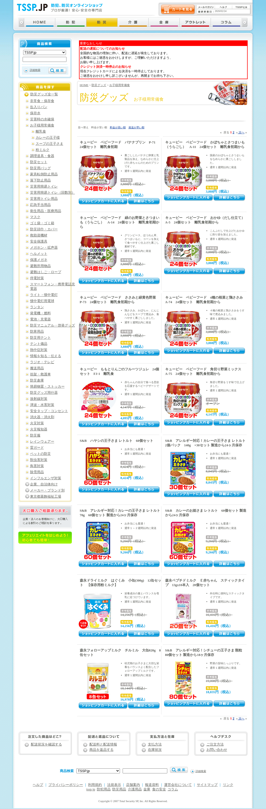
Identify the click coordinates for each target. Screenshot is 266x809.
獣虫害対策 (38, 460)
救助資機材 (38, 235)
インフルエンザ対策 (45, 478)
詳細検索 (35, 70)
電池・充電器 (40, 319)
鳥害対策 (37, 466)
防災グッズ (99, 85)
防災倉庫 (37, 380)
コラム (173, 789)
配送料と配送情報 (103, 744)
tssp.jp (90, 789)
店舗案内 (133, 785)
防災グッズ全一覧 (44, 94)
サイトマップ (207, 785)
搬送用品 (37, 368)
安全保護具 (38, 241)
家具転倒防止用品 (44, 174)
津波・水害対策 (42, 405)
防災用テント (40, 338)
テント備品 (38, 344)
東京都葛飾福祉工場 (45, 496)
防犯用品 (104, 789)
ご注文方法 (215, 744)
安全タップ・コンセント (49, 411)
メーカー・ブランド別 (47, 490)
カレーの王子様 (48, 137)
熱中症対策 (38, 350)
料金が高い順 (118, 127)
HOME (84, 85)
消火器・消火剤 (42, 417)
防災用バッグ (40, 168)
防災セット (38, 162)
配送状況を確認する (46, 744)
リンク (228, 785)
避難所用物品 (40, 266)
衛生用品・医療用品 (45, 211)
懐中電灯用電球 (42, 301)
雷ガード (37, 448)
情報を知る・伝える (45, 356)
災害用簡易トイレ (44, 186)
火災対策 (37, 423)
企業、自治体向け (44, 484)
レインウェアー (42, 441)
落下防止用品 (40, 180)
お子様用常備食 (119, 85)
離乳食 (41, 131)
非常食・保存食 (42, 101)
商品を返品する (101, 750)
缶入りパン (38, 107)
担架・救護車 (40, 374)
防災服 (35, 435)
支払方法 (155, 744)
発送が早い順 (136, 127)
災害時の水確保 (42, 119)
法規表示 (114, 785)
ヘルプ (38, 785)
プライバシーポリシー (65, 785)
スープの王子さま (49, 144)
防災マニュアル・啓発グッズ (52, 325)
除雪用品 (37, 472)
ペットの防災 (40, 454)
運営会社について (178, 785)
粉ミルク (42, 150)
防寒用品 (37, 331)
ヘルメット (38, 254)
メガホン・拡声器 (44, 247)
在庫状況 (155, 750)
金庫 (146, 789)
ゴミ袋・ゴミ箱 (42, 223)
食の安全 (159, 789)
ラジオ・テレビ (42, 362)
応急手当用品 (40, 205)
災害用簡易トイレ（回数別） (52, 192)
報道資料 (152, 785)
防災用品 (119, 789)
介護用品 (135, 789)
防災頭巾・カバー (44, 229)
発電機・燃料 (40, 313)
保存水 (35, 113)
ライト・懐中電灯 (44, 295)
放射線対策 (38, 399)
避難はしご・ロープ (45, 272)
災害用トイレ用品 (44, 199)
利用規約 (95, 785)
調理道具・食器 (42, 156)
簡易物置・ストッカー (47, 386)
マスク (35, 217)
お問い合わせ (216, 750)
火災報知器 (38, 429)
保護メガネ (38, 260)
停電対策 (37, 278)
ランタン (37, 307)
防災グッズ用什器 (44, 393)
